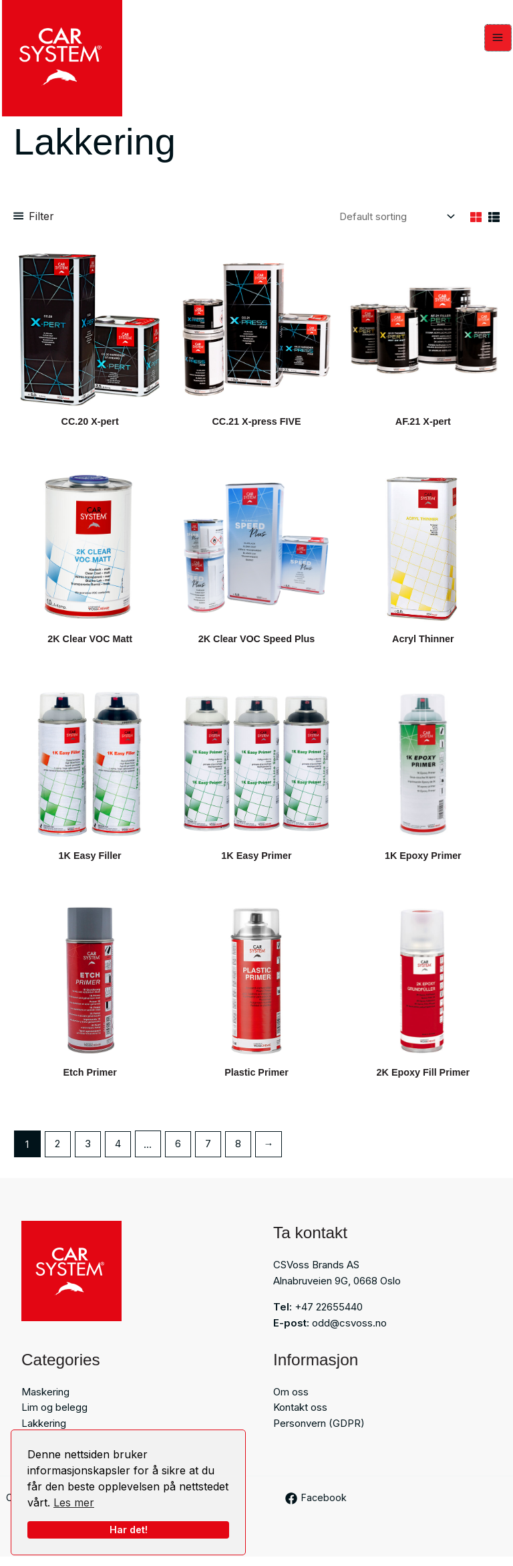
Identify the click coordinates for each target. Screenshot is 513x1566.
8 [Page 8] (240, 1153)
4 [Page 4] (119, 1153)
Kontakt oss (300, 1416)
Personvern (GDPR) (319, 1432)
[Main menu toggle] (500, 40)
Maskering (45, 1400)
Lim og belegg (54, 1416)
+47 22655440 (329, 1315)
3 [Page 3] (88, 1153)
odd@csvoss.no (349, 1331)
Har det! (129, 1529)
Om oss (291, 1400)
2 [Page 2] (57, 1153)
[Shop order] (395, 220)
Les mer (73, 1502)
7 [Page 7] (209, 1153)
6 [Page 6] (179, 1153)
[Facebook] (316, 1508)
